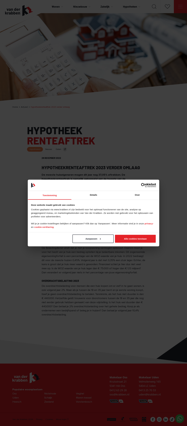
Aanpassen (93, 238)
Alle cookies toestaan (135, 238)
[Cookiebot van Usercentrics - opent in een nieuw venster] (143, 185)
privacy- (149, 223)
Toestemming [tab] (50, 195)
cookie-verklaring (44, 227)
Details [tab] (93, 195)
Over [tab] (137, 195)
